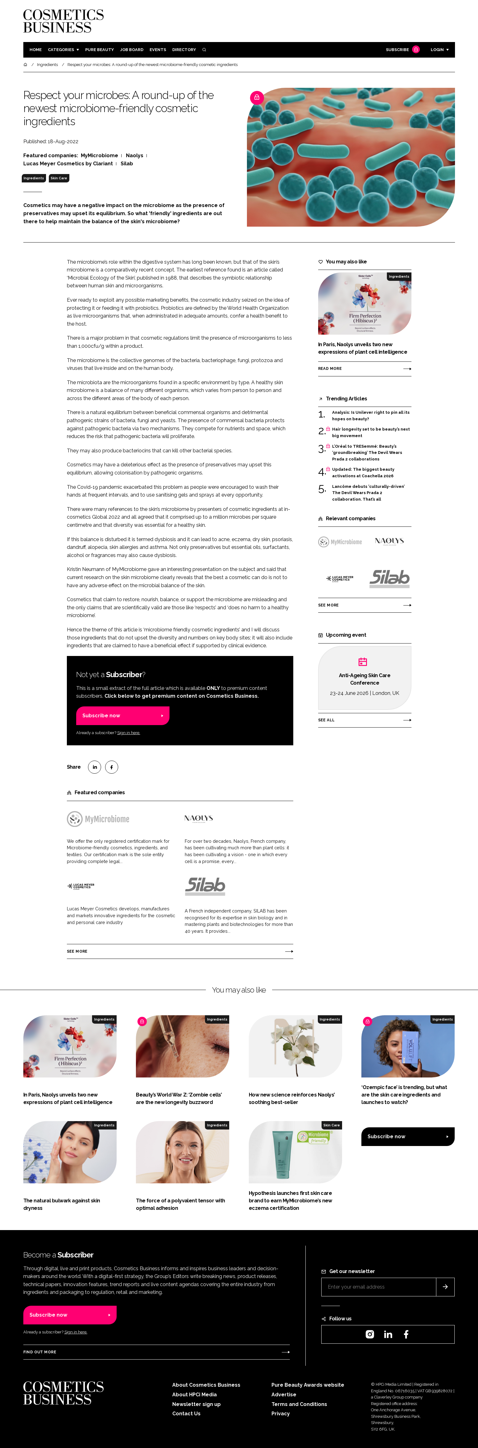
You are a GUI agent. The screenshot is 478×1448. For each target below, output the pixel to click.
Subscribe (402, 50)
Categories (61, 49)
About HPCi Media (194, 1395)
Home (36, 49)
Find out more (39, 1352)
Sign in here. (128, 732)
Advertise (283, 1395)
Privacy (280, 1414)
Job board (131, 49)
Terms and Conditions (299, 1404)
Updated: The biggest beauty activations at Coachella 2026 (363, 472)
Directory (184, 49)
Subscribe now (101, 716)
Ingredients (34, 178)
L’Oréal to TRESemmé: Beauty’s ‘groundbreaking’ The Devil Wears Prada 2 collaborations (367, 452)
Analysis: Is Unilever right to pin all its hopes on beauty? (371, 415)
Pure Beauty (99, 49)
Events (158, 49)
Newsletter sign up (196, 1404)
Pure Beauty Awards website (307, 1385)
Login (437, 49)
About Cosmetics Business (206, 1385)
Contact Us (186, 1414)
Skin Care (59, 178)
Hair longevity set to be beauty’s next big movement (371, 432)
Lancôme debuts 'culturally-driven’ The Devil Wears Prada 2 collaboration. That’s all (368, 492)
